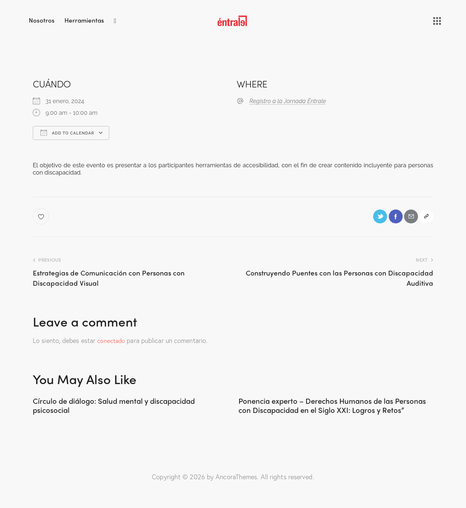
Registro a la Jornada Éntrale (287, 101)
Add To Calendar (67, 132)
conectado (112, 342)
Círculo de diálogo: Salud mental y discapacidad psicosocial (102, 409)
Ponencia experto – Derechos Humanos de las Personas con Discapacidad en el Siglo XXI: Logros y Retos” (330, 414)
